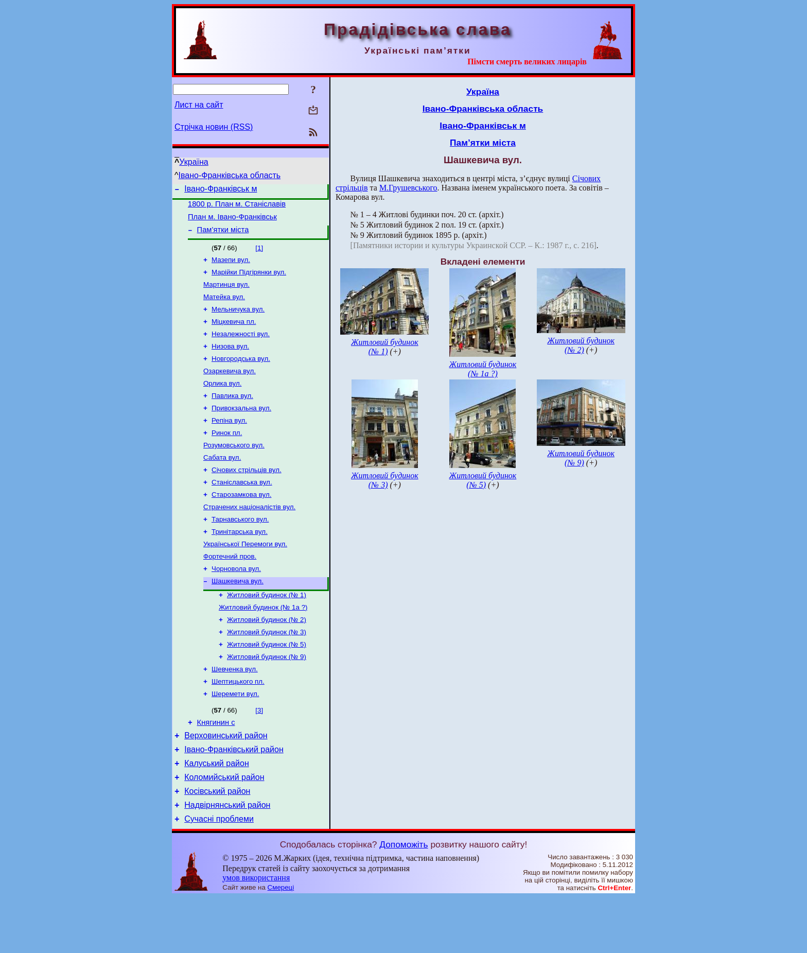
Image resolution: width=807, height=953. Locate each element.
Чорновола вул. (236, 601)
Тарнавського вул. (240, 548)
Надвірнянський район (227, 859)
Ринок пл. (227, 454)
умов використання (256, 933)
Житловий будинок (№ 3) (266, 670)
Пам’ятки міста (223, 236)
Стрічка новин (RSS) (213, 127)
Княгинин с (216, 767)
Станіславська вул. (242, 508)
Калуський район (216, 812)
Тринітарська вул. (240, 561)
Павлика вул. (232, 414)
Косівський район (217, 843)
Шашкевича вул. (238, 615)
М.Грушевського (408, 187)
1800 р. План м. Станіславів (237, 207)
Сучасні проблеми (219, 874)
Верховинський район (225, 781)
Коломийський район (224, 828)
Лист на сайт (198, 104)
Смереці (281, 943)
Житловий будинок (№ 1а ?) (263, 643)
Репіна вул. (229, 441)
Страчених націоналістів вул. (249, 535)
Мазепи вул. (231, 267)
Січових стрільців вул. (247, 494)
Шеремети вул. (235, 737)
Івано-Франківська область (230, 175)
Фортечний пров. (229, 588)
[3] (259, 753)
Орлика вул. (222, 401)
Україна (193, 162)
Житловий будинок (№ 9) (266, 697)
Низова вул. (230, 361)
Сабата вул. (222, 481)
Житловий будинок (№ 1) (266, 630)
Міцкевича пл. (234, 334)
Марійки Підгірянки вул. (249, 280)
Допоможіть (403, 900)
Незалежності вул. (241, 347)
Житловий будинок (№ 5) (266, 683)
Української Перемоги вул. (245, 575)
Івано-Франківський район (234, 797)
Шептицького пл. (238, 723)
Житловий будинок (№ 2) (266, 657)
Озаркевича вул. (229, 387)
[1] (259, 254)
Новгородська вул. (241, 374)
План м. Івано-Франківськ (232, 221)
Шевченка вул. (235, 710)
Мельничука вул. (238, 320)
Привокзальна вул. (241, 427)
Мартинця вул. (226, 294)
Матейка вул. (224, 307)
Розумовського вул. (234, 468)
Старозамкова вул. (241, 521)
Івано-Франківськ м (220, 190)
